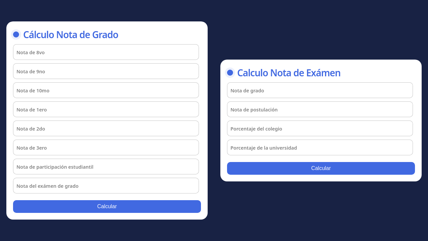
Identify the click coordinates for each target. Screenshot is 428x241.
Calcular (107, 206)
